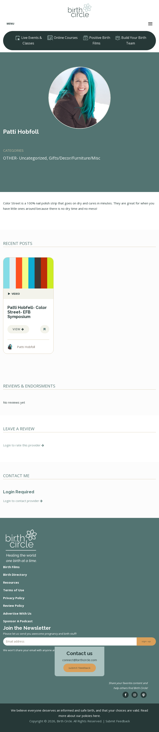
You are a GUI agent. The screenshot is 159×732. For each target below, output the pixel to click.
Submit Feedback (118, 721)
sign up (146, 641)
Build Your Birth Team (130, 40)
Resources (11, 582)
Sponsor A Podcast (18, 621)
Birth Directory (15, 574)
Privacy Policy (13, 598)
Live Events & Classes (28, 40)
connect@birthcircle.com (79, 660)
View (18, 329)
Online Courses (62, 37)
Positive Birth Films (96, 40)
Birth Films (11, 567)
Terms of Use (13, 590)
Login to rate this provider (23, 445)
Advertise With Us (17, 613)
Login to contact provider (23, 501)
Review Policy (13, 605)
